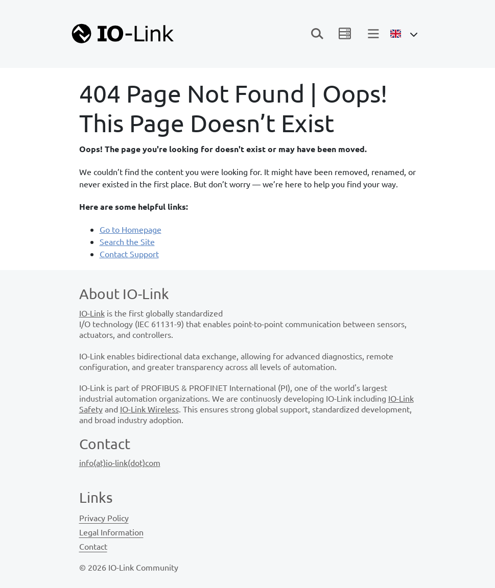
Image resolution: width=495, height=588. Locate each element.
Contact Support (129, 254)
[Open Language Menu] (403, 34)
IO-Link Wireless (149, 409)
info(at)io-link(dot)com (119, 462)
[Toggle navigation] (317, 33)
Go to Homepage (130, 229)
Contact (93, 546)
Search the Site (127, 241)
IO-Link (92, 313)
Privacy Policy (104, 517)
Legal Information (111, 532)
